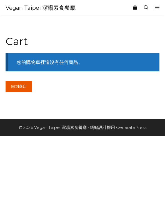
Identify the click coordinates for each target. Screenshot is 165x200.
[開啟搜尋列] (146, 8)
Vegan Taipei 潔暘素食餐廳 (41, 7)
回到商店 (19, 86)
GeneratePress (131, 127)
